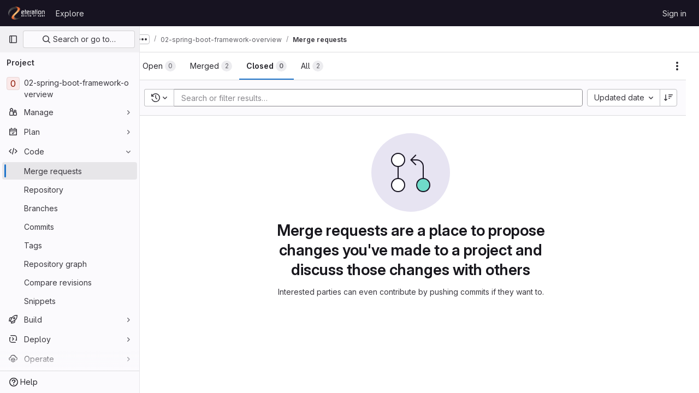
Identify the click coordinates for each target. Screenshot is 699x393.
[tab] (176, 66)
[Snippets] (69, 300)
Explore (70, 13)
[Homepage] (26, 13)
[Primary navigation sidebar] (13, 39)
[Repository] (69, 189)
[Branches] (69, 208)
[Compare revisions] (69, 282)
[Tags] (69, 245)
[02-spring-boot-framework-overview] (69, 88)
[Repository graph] (69, 263)
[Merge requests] (69, 171)
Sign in (674, 13)
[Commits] (69, 226)
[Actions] (677, 66)
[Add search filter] (390, 98)
